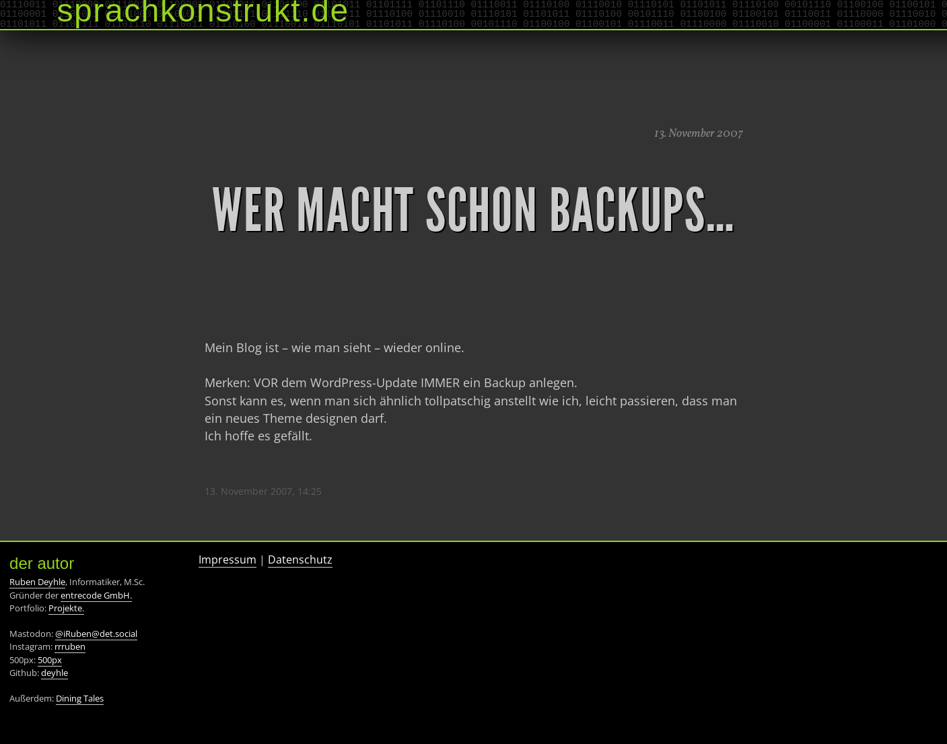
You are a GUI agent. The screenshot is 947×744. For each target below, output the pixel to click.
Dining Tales (80, 698)
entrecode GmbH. (96, 595)
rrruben (70, 646)
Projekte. (66, 608)
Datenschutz (300, 559)
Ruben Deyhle (37, 582)
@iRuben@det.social (96, 634)
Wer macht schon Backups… (473, 211)
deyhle (54, 673)
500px (50, 660)
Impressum (227, 559)
